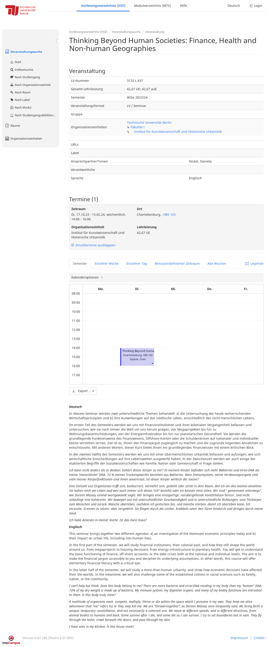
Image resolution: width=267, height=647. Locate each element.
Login (255, 5)
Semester (80, 263)
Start (15, 62)
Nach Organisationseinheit (30, 85)
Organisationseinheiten (23, 138)
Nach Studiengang (25, 77)
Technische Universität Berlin (149, 122)
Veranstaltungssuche (23, 52)
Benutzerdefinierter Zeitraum (177, 263)
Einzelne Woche (107, 263)
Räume (12, 126)
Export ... (83, 391)
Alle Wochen (216, 263)
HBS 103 (169, 214)
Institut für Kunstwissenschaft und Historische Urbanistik (178, 131)
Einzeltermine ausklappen (93, 245)
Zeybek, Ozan (138, 359)
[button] (152, 363)
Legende (254, 263)
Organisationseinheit (87, 227)
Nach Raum (20, 92)
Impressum (239, 638)
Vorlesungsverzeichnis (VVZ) (103, 5)
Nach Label (20, 100)
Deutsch (234, 5)
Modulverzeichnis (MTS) (152, 5)
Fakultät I (138, 127)
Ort (139, 209)
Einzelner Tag (136, 263)
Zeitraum (78, 209)
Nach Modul (20, 107)
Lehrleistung (147, 227)
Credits (259, 638)
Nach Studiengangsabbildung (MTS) (34, 115)
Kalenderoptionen (85, 277)
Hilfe (183, 5)
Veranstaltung (154, 32)
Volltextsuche (21, 70)
